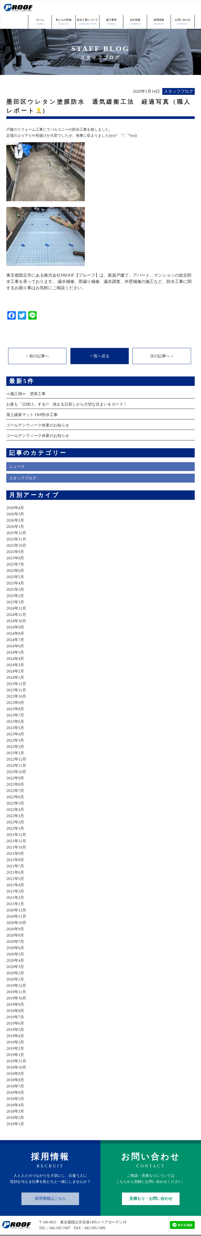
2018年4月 (15, 1091)
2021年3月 (15, 877)
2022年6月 (15, 783)
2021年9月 (15, 840)
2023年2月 (15, 733)
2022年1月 (15, 814)
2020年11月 (16, 902)
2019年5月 (15, 1016)
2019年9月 (15, 990)
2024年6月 (15, 632)
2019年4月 (15, 1022)
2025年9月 (15, 538)
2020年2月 (15, 959)
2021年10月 (16, 833)
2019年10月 (16, 984)
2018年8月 (15, 1066)
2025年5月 (15, 563)
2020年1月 (15, 965)
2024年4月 (15, 645)
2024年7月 (15, 626)
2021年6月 (15, 858)
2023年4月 (15, 720)
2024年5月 (15, 638)
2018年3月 (15, 1097)
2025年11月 (16, 525)
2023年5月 (15, 714)
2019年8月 (15, 997)
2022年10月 (16, 758)
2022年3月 (15, 802)
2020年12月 (16, 896)
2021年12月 (16, 821)
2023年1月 (15, 739)
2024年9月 (15, 613)
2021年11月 (16, 827)
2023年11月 (16, 676)
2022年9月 (15, 764)
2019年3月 (15, 1028)
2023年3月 (15, 726)
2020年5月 (15, 940)
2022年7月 (15, 777)
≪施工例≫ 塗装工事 (27, 380)
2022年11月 (16, 752)
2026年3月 (15, 500)
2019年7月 (15, 1003)
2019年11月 (16, 978)
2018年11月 (16, 1047)
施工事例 (111, 7)
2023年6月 (15, 707)
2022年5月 (15, 789)
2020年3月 (15, 953)
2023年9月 (15, 689)
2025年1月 (15, 588)
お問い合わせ (182, 7)
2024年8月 (15, 619)
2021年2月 (15, 884)
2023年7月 (15, 701)
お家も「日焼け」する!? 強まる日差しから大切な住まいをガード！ (70, 390)
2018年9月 (15, 1060)
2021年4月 (15, 871)
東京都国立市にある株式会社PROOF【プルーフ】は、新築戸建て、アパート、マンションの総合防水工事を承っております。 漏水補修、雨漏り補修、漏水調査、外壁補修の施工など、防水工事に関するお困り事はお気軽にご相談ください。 (99, 267)
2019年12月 (16, 972)
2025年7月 (15, 550)
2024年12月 (16, 594)
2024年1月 (15, 663)
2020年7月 (15, 928)
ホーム (40, 7)
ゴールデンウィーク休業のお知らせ (39, 411)
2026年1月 (15, 513)
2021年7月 (15, 852)
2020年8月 (15, 921)
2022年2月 (15, 808)
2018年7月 (15, 1072)
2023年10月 (16, 682)
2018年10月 (16, 1053)
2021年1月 (15, 890)
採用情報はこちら (50, 1185)
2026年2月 (15, 506)
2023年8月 (15, 695)
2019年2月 (15, 1034)
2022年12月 (16, 745)
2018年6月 (15, 1078)
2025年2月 (15, 582)
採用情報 (158, 7)
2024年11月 (16, 601)
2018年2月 (15, 1104)
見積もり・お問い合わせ (150, 1185)
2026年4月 (15, 494)
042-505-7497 (59, 1215)
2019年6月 (15, 1009)
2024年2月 (15, 657)
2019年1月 (15, 1041)
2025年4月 (15, 569)
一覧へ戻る (99, 342)
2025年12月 (16, 519)
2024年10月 (16, 607)
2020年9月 (15, 915)
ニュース (17, 453)
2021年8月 (15, 846)
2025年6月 (15, 557)
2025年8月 (15, 544)
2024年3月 (15, 651)
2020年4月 (15, 946)
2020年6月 (15, 934)
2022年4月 (15, 796)
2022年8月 (15, 770)
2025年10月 (16, 531)
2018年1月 (15, 1110)
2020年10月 (16, 909)
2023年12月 (16, 670)
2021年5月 (15, 865)
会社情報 (135, 7)
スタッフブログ (23, 464)
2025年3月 (15, 575)
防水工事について (87, 7)
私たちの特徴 (63, 7)
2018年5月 (15, 1085)
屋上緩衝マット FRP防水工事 (33, 401)
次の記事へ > (161, 342)
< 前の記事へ (37, 342)
